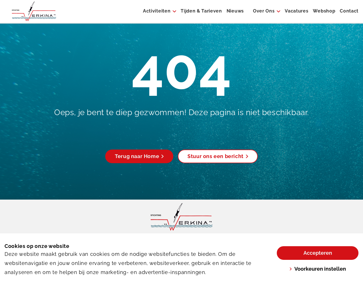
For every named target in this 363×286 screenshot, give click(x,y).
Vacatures (296, 11)
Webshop (324, 11)
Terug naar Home (139, 156)
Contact (349, 11)
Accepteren (317, 253)
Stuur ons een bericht (217, 156)
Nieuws (235, 11)
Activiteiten (156, 11)
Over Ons (264, 11)
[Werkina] (34, 11)
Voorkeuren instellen (317, 269)
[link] (181, 217)
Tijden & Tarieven (201, 11)
